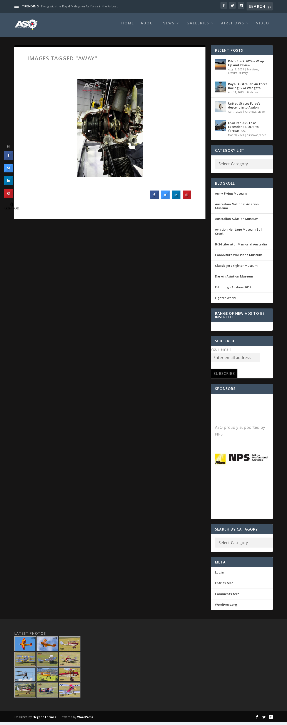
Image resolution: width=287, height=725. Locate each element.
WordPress (85, 720)
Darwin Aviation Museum (234, 279)
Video (262, 26)
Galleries (198, 26)
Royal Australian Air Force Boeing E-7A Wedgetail (247, 89)
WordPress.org (226, 608)
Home (127, 26)
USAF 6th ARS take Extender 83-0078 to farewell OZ (243, 130)
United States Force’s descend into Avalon (244, 108)
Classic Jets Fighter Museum (236, 269)
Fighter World (225, 301)
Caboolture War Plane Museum (238, 258)
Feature (232, 76)
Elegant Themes (44, 720)
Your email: (221, 352)
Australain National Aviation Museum (237, 209)
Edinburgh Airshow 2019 (233, 290)
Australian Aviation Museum (236, 222)
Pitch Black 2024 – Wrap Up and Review (246, 66)
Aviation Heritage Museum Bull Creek (238, 234)
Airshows (232, 26)
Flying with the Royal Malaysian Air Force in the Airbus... (79, 6)
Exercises (252, 72)
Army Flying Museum (231, 196)
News (169, 26)
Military (243, 76)
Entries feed (224, 586)
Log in (219, 575)
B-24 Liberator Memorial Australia (241, 247)
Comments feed (227, 597)
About (148, 26)
